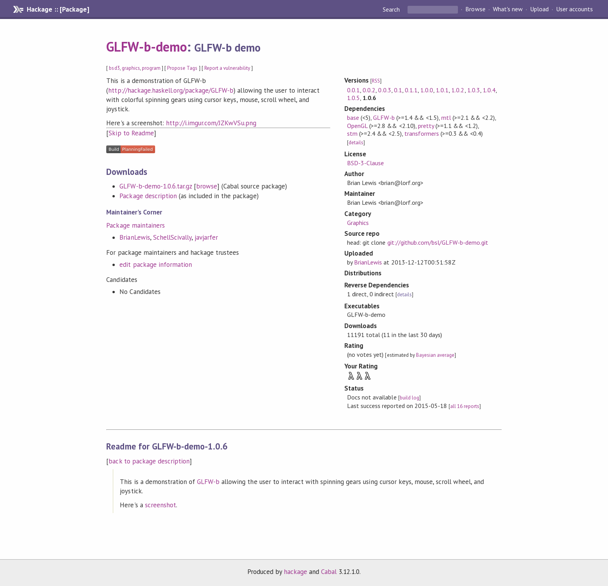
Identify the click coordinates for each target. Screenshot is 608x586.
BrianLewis (134, 237)
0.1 (398, 90)
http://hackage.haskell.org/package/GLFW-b (170, 90)
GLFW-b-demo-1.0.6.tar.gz (155, 186)
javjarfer (206, 237)
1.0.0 (426, 90)
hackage (295, 571)
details (356, 142)
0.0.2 (369, 90)
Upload (539, 9)
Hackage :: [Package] (58, 9)
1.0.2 (457, 90)
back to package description (149, 461)
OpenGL (357, 126)
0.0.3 (384, 90)
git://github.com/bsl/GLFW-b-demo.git (438, 242)
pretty (426, 126)
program (151, 68)
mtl (446, 117)
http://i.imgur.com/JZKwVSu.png (211, 123)
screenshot (160, 505)
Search (392, 9)
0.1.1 (411, 90)
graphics (131, 68)
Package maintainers (135, 225)
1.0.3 (473, 90)
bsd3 (114, 68)
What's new (508, 9)
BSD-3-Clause (365, 163)
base (353, 117)
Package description (147, 196)
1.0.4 (489, 90)
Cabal (329, 571)
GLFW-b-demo (146, 46)
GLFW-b (383, 117)
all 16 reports (464, 406)
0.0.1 (353, 90)
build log (409, 397)
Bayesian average (435, 355)
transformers (421, 133)
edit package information (155, 264)
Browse (475, 9)
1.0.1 (442, 90)
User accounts (574, 9)
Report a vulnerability (227, 68)
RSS (376, 81)
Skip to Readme (131, 133)
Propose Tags (182, 68)
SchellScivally (172, 237)
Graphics (358, 222)
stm (352, 133)
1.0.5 (353, 98)
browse (206, 186)
